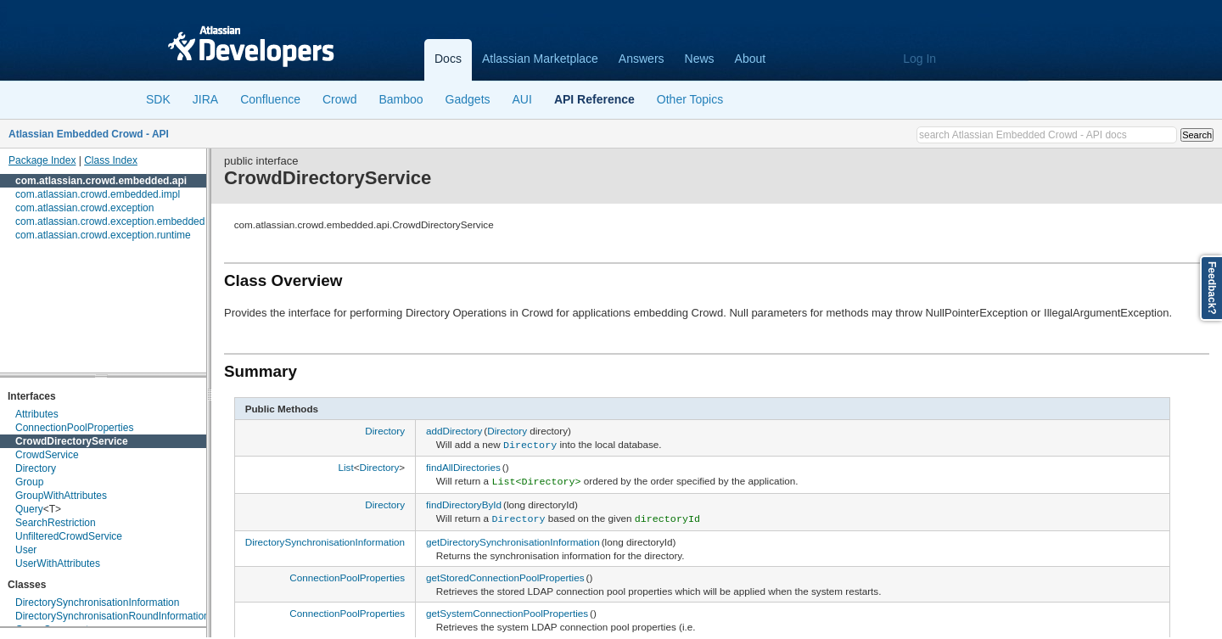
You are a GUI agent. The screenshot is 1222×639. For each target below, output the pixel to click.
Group (29, 482)
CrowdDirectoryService (71, 441)
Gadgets (468, 99)
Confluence (270, 99)
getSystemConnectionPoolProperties (507, 608)
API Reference (594, 99)
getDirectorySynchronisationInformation (513, 537)
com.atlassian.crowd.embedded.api (101, 181)
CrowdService (47, 455)
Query (29, 509)
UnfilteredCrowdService (68, 536)
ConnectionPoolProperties (74, 428)
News (700, 58)
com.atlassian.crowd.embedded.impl (97, 194)
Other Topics (690, 99)
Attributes (37, 414)
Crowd (339, 99)
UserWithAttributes (57, 563)
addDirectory (454, 430)
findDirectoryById (464, 501)
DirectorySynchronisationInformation (97, 602)
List (345, 466)
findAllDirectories (463, 466)
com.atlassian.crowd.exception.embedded (110, 221)
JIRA (205, 99)
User (25, 550)
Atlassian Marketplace (540, 58)
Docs (448, 58)
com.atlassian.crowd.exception (84, 208)
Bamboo (400, 99)
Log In (919, 58)
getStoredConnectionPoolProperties (505, 573)
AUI (522, 99)
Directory (35, 468)
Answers (641, 58)
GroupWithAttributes (61, 496)
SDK (158, 99)
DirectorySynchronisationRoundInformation (112, 616)
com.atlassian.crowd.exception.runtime (103, 235)
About (750, 58)
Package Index (42, 160)
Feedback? (1212, 288)
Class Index (110, 160)
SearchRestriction (55, 523)
